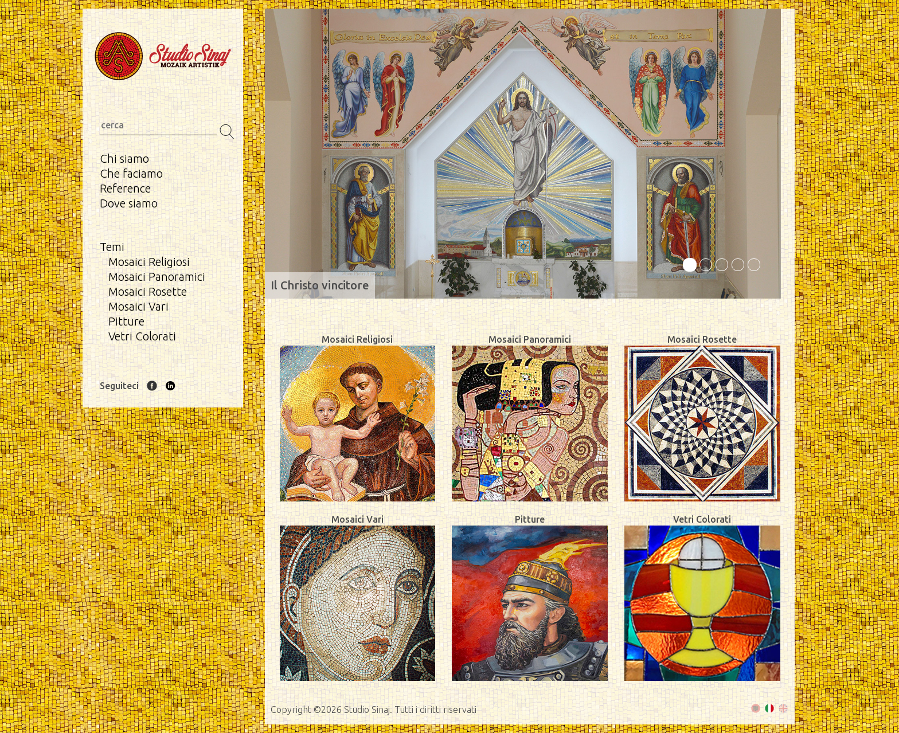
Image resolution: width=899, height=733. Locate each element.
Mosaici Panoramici (156, 276)
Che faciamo (131, 173)
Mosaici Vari (138, 306)
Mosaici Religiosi (149, 261)
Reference (125, 188)
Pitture (126, 321)
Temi (112, 246)
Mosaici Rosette (147, 291)
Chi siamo (124, 158)
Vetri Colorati (142, 336)
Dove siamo (129, 203)
